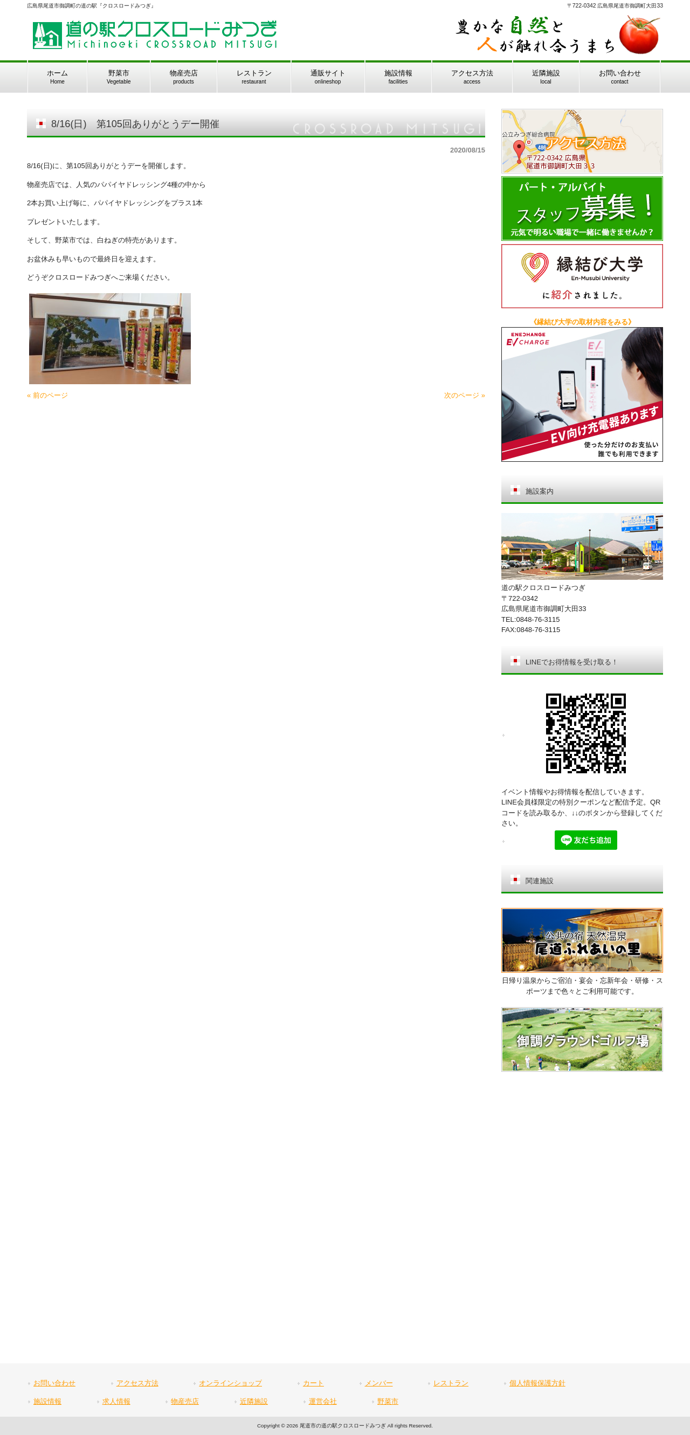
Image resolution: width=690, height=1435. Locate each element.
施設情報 (47, 1401)
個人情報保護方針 (537, 1383)
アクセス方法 (137, 1383)
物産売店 (185, 1401)
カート (313, 1383)
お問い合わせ (54, 1383)
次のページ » (464, 395)
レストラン (450, 1383)
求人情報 (116, 1401)
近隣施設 (254, 1401)
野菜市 (387, 1401)
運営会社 (323, 1401)
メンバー (379, 1383)
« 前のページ (47, 395)
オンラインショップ (230, 1383)
